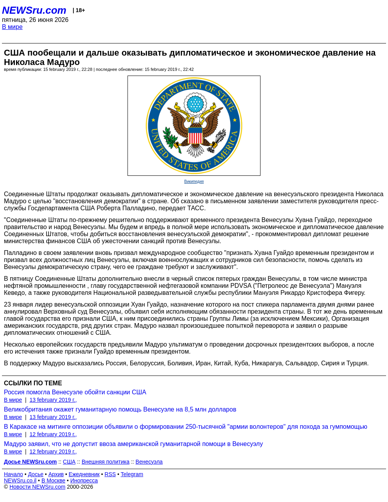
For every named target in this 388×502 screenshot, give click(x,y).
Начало (13, 474)
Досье (35, 474)
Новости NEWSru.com (37, 487)
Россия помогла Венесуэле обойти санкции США (75, 392)
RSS (110, 474)
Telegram (132, 474)
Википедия (194, 181)
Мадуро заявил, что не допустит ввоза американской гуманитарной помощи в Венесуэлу (133, 444)
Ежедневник (84, 474)
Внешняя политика (105, 462)
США (69, 462)
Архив (56, 474)
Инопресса (84, 480)
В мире (12, 26)
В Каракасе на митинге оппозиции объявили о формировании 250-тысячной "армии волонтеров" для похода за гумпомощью (185, 426)
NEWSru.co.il (20, 480)
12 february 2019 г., (53, 434)
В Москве (53, 480)
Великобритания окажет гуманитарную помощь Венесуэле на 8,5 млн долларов (120, 409)
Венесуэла (149, 462)
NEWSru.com (34, 10)
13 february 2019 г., (53, 400)
